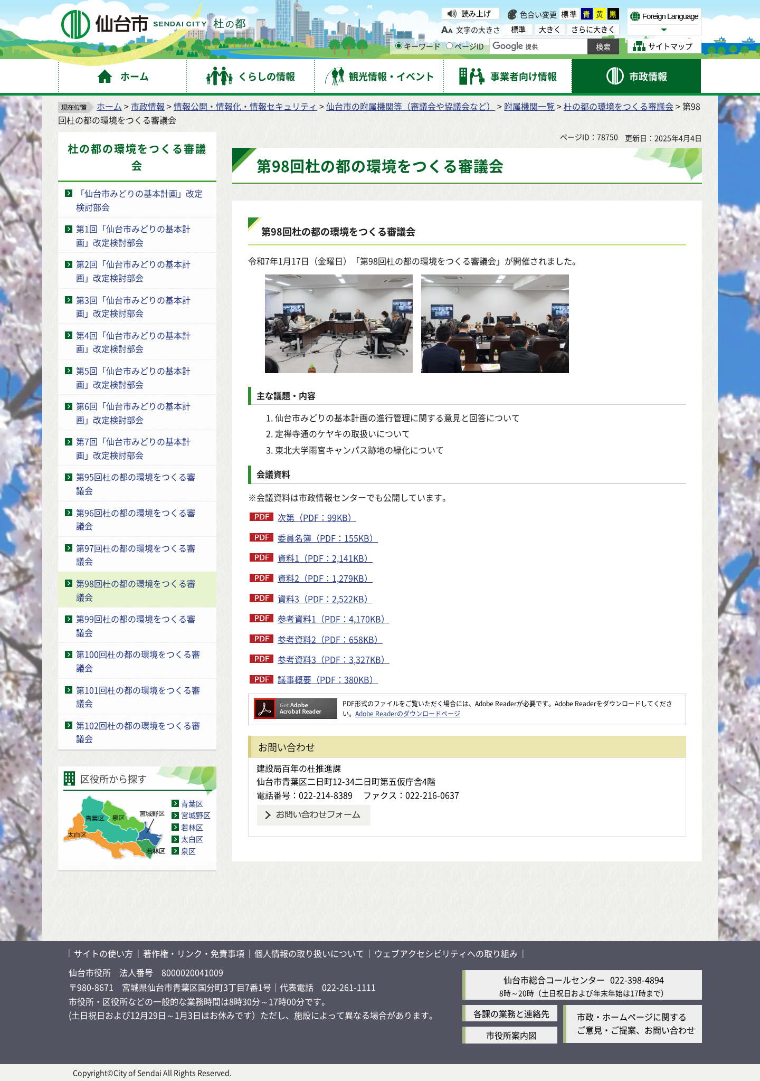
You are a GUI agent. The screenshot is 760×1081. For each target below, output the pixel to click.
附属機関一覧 (529, 106)
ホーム (109, 106)
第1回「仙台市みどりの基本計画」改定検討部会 (133, 235)
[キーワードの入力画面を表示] (398, 45)
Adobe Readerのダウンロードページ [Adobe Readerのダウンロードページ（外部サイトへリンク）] (407, 713)
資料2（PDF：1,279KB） (325, 578)
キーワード (418, 46)
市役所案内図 (511, 1035)
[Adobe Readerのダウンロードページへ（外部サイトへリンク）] (295, 703)
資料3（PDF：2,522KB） (325, 598)
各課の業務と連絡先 (511, 1013)
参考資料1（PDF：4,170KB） (334, 618)
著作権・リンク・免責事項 (193, 953)
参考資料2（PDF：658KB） (330, 639)
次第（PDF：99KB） (317, 517)
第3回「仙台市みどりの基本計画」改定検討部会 (133, 306)
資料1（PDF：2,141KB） (325, 558)
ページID (465, 46)
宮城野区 (196, 815)
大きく (550, 29)
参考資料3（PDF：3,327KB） (334, 659)
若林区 (192, 827)
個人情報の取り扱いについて (309, 953)
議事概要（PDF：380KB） (328, 679)
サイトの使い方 (103, 953)
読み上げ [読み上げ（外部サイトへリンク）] (476, 13)
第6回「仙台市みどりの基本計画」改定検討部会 (133, 413)
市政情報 (148, 106)
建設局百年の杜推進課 (298, 768)
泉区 (188, 851)
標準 (569, 13)
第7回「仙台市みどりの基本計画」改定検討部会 (133, 448)
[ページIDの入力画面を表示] (449, 45)
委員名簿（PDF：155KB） (328, 538)
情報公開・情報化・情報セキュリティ (245, 106)
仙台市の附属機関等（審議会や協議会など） (410, 106)
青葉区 (192, 803)
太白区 (192, 838)
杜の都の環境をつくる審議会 (618, 106)
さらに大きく (593, 29)
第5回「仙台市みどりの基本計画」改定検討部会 (133, 377)
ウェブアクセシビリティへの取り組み (446, 953)
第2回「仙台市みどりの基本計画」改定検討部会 (133, 271)
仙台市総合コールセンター (554, 979)
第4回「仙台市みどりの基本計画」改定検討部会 (133, 342)
